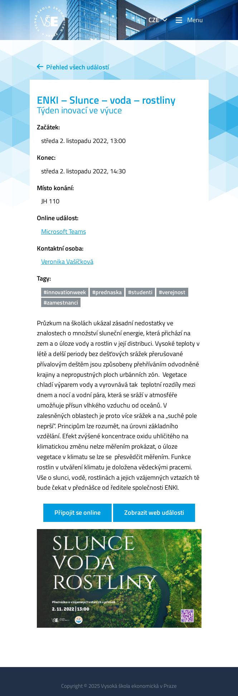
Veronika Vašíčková (67, 261)
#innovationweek (65, 292)
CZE (154, 20)
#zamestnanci (61, 302)
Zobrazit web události (154, 512)
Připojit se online (77, 512)
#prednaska (107, 292)
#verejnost (172, 292)
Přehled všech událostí (73, 67)
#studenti (140, 292)
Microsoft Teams (63, 231)
